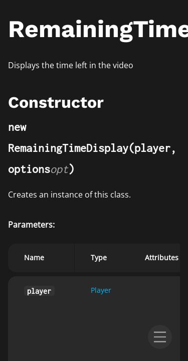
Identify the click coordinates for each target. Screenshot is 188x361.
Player (101, 290)
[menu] (160, 337)
